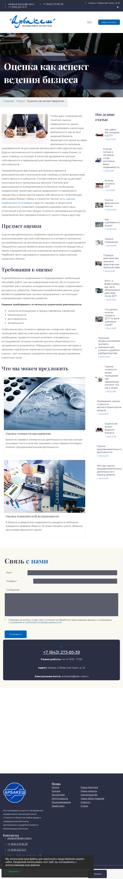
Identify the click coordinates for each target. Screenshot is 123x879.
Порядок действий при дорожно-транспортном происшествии (111, 261)
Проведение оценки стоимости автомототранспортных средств (110, 406)
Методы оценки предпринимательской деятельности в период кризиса (109, 470)
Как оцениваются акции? (112, 222)
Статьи (20, 101)
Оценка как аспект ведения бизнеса (111, 428)
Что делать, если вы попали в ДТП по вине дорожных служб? (112, 317)
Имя (9, 573)
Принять (97, 873)
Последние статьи (105, 117)
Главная (8, 101)
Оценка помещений (111, 240)
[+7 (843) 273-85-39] (61, 650)
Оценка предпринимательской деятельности (109, 449)
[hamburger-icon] (89, 22)
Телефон (11, 584)
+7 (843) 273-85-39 (61, 656)
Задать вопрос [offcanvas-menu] (109, 22)
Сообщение (12, 593)
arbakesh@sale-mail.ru (75, 680)
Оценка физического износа (112, 203)
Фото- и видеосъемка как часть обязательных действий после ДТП (112, 288)
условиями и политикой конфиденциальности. (36, 626)
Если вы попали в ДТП (110, 183)
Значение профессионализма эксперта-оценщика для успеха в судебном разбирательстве (109, 346)
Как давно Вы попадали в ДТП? (112, 132)
